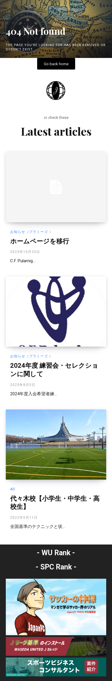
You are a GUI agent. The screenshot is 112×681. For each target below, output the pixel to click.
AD (12, 489)
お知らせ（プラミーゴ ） (31, 232)
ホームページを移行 (39, 241)
